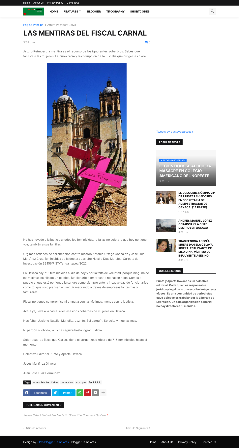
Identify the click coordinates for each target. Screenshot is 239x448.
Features (71, 11)
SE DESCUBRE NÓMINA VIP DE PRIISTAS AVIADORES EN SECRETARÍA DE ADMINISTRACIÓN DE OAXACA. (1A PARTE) (196, 200)
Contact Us (73, 2)
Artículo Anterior (35, 428)
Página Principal (33, 24)
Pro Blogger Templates (54, 442)
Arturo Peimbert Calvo (61, 24)
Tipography (115, 11)
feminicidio (95, 382)
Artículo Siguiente (137, 428)
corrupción (67, 382)
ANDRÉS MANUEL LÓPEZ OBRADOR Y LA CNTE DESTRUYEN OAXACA (195, 224)
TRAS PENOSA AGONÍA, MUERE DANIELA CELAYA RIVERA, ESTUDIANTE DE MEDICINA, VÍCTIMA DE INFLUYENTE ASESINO (195, 248)
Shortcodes (140, 11)
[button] (212, 11)
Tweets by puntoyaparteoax (174, 131)
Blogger (94, 11)
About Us (38, 2)
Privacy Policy (55, 2)
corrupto (81, 382)
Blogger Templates (83, 442)
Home (26, 2)
